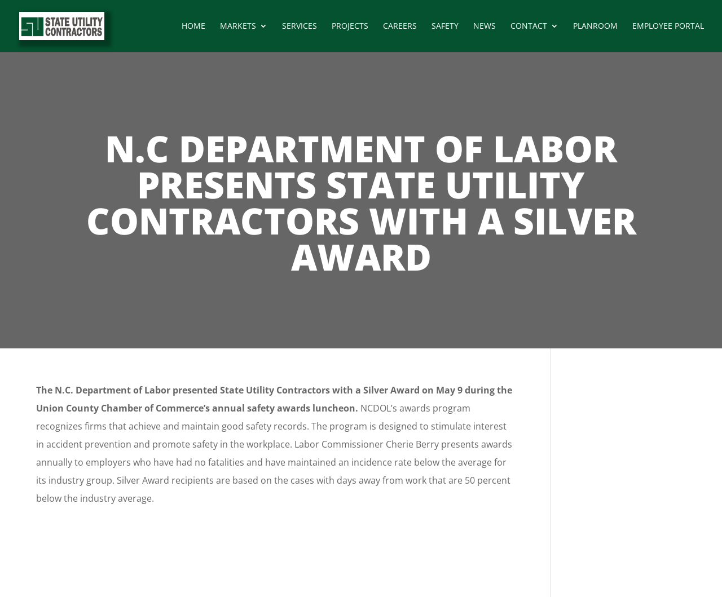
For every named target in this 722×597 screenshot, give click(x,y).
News (484, 26)
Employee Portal (668, 26)
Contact (528, 26)
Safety (445, 26)
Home (193, 26)
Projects (350, 26)
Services (299, 26)
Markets (238, 26)
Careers (400, 26)
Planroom (595, 26)
